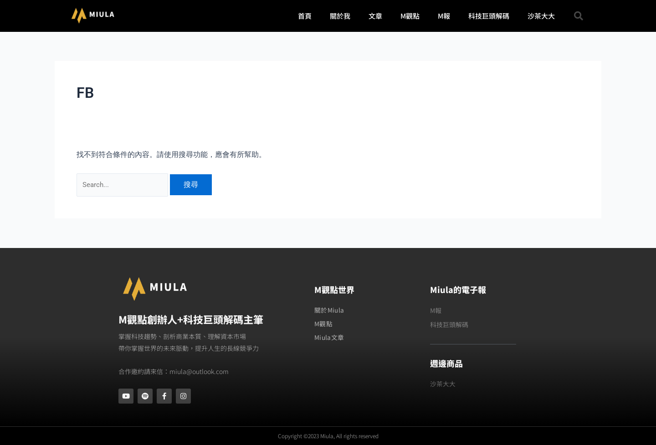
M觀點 (410, 15)
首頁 (305, 15)
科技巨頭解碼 (488, 15)
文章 (375, 15)
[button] (578, 16)
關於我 (340, 15)
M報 (444, 15)
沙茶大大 (541, 15)
